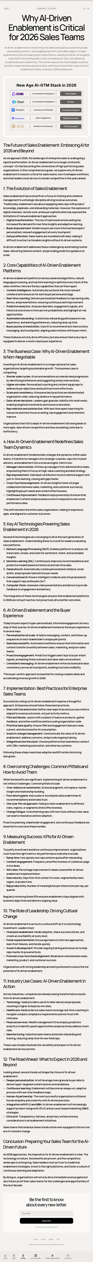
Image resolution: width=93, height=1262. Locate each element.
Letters (50, 1239)
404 (58, 1239)
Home (35, 1239)
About (43, 1239)
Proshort (61, 1244)
